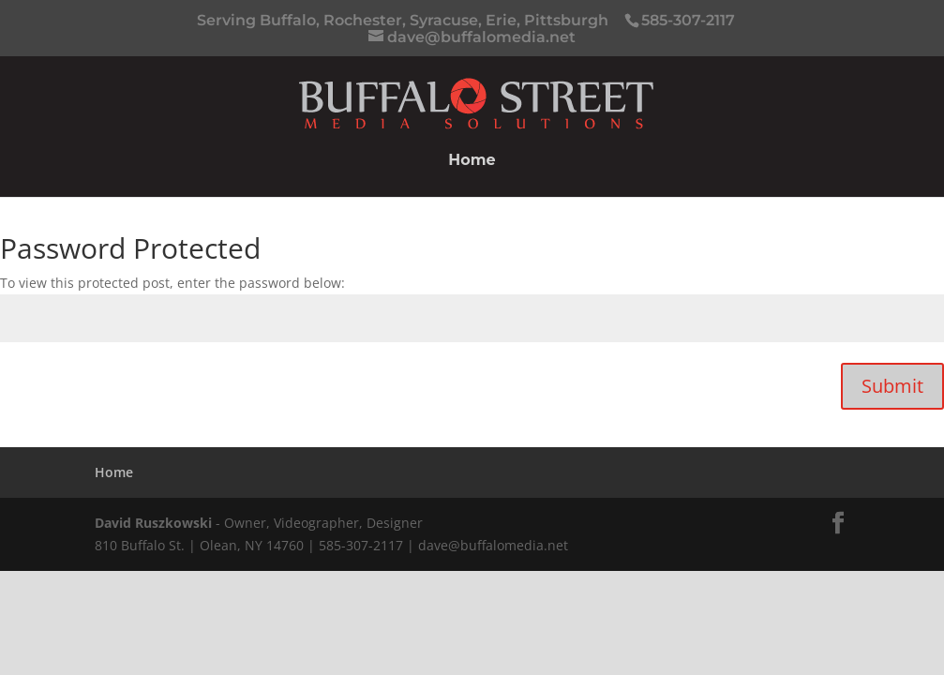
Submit (892, 385)
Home (471, 161)
